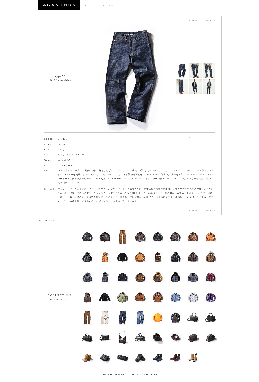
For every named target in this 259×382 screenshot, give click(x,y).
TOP (40, 220)
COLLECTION (92, 5)
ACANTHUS (59, 5)
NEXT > (210, 20)
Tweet (192, 138)
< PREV (193, 20)
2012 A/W (108, 5)
